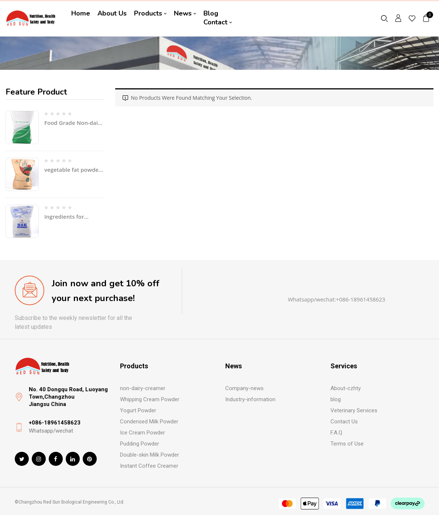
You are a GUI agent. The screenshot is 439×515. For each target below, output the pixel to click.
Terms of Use (347, 443)
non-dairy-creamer (142, 388)
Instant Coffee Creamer (149, 466)
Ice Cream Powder (142, 432)
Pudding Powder (139, 443)
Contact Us (344, 421)
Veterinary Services (353, 410)
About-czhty (345, 388)
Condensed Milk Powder (149, 421)
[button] (426, 18)
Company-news (244, 388)
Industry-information (250, 399)
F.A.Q (336, 432)
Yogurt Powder (138, 410)
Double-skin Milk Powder (149, 454)
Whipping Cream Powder (149, 399)
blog (335, 399)
